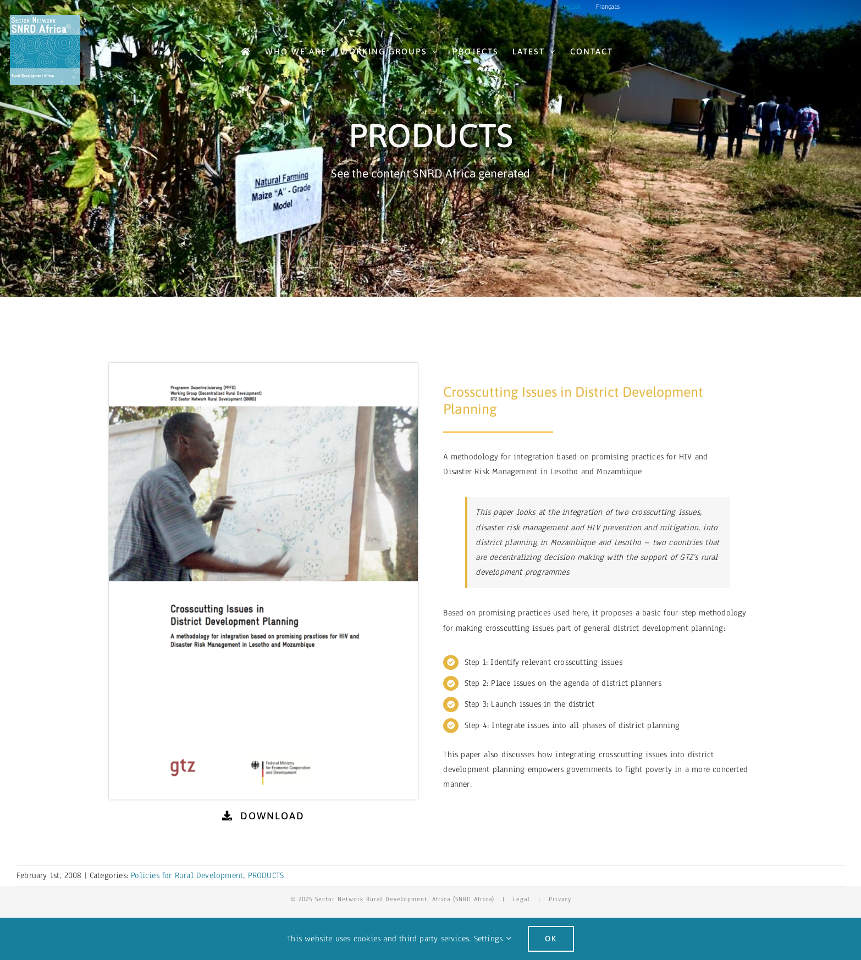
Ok (551, 938)
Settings (492, 938)
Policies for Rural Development (187, 875)
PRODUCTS (266, 875)
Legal (521, 899)
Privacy (560, 899)
